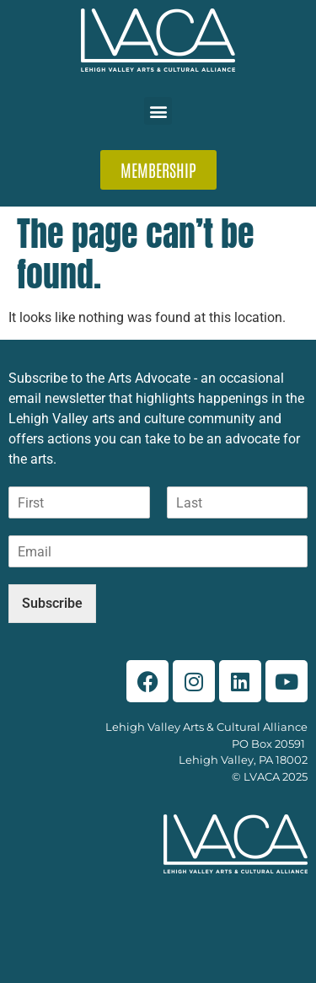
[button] (158, 111)
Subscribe (52, 603)
